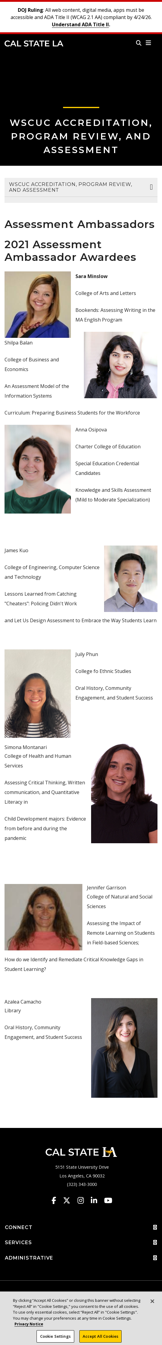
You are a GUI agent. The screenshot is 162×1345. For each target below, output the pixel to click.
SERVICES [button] (81, 1243)
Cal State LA (34, 43)
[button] (148, 42)
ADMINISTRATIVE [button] (81, 1258)
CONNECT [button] (81, 1228)
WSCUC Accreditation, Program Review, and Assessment (81, 136)
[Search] (138, 42)
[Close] (152, 1304)
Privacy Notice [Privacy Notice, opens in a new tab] (28, 1326)
